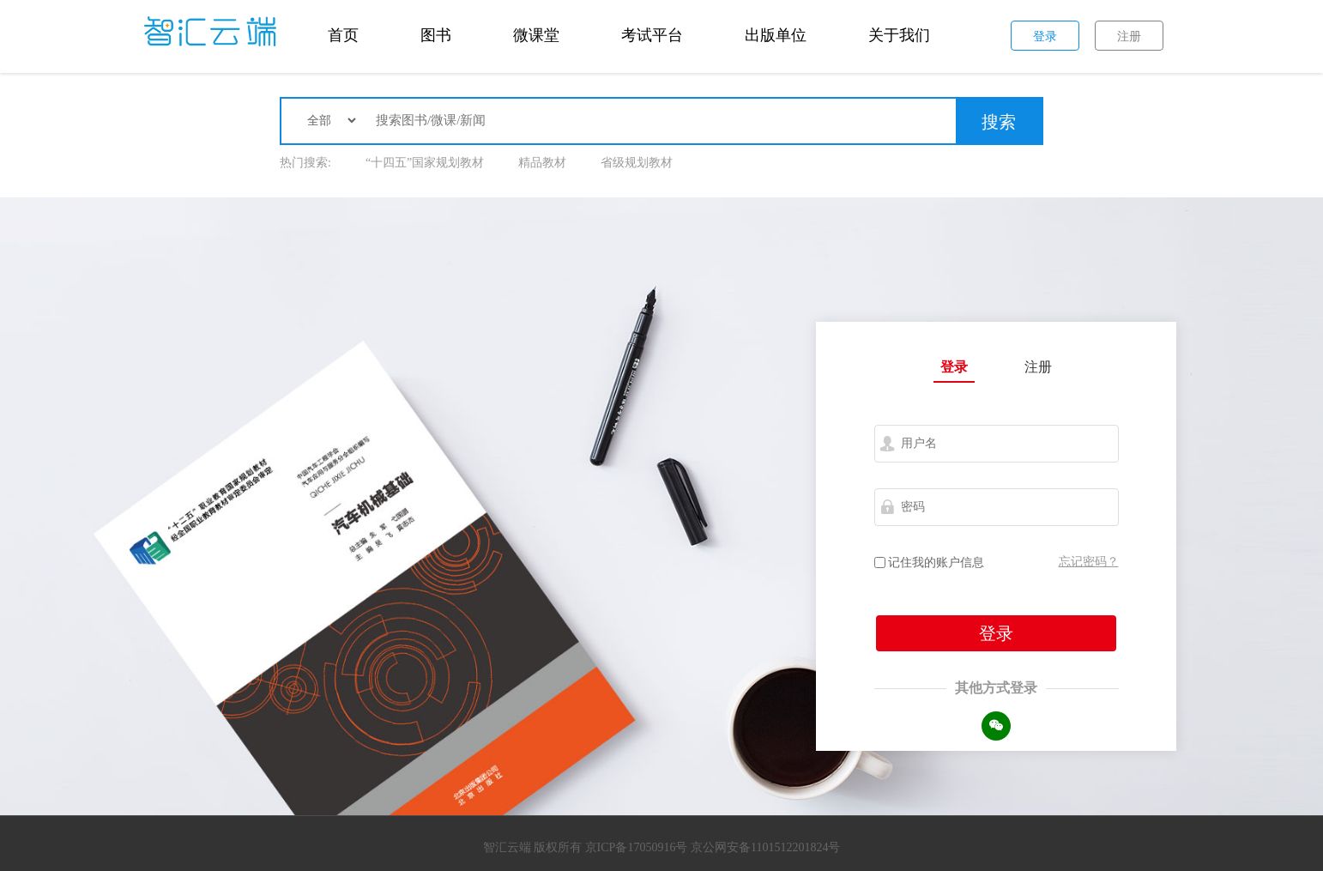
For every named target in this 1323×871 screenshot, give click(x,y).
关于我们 (899, 35)
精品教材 (542, 162)
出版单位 (775, 35)
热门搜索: (305, 162)
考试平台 (652, 35)
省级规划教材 (637, 162)
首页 (343, 35)
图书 (435, 35)
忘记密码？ (1089, 561)
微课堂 (536, 35)
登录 (954, 367)
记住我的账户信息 (929, 562)
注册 (1038, 367)
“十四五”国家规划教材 (424, 162)
